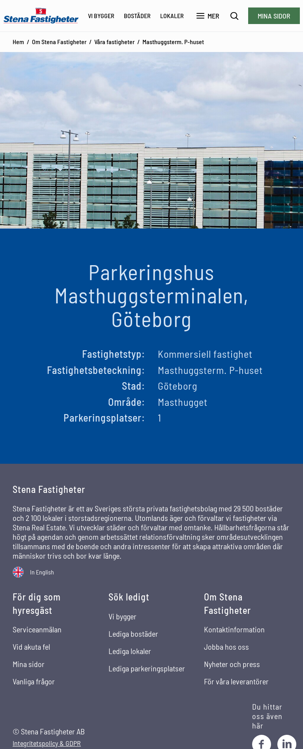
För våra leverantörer (236, 681)
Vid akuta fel (31, 646)
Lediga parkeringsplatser (146, 668)
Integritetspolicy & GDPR (47, 743)
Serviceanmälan (37, 629)
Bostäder (137, 15)
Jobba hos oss (226, 646)
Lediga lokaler (129, 651)
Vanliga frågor (34, 681)
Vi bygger (101, 15)
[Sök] (234, 16)
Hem (18, 41)
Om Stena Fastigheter (59, 41)
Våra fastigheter (114, 41)
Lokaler (172, 15)
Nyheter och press (232, 664)
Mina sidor (274, 15)
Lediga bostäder (133, 633)
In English (42, 572)
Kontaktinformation (234, 629)
